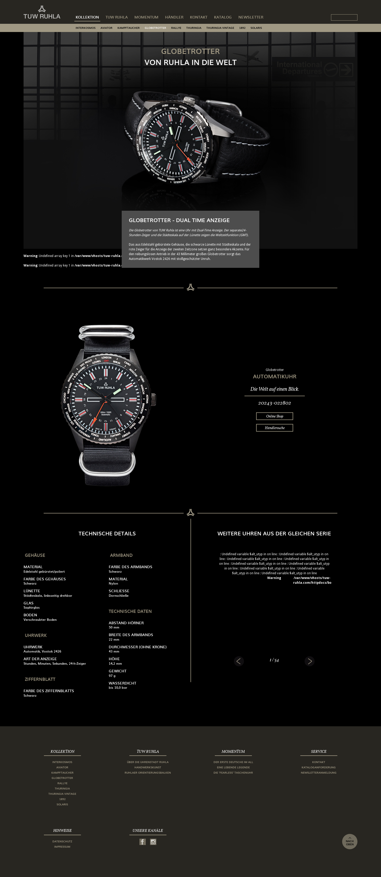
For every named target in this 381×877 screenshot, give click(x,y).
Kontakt (198, 17)
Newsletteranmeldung (319, 772)
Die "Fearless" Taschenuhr (233, 772)
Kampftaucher (128, 28)
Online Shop (274, 416)
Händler (174, 17)
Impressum (62, 846)
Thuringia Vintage (220, 28)
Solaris (256, 28)
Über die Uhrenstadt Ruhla (148, 762)
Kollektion (87, 17)
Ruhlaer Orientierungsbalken (148, 772)
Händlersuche (275, 427)
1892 (242, 28)
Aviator (106, 28)
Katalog (223, 17)
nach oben (350, 841)
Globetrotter (155, 28)
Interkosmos (86, 28)
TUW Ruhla (117, 17)
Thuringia (193, 28)
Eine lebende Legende (233, 767)
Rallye (176, 28)
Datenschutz (62, 841)
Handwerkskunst (147, 767)
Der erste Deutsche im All (233, 762)
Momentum (146, 17)
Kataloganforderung (319, 767)
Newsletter (250, 17)
